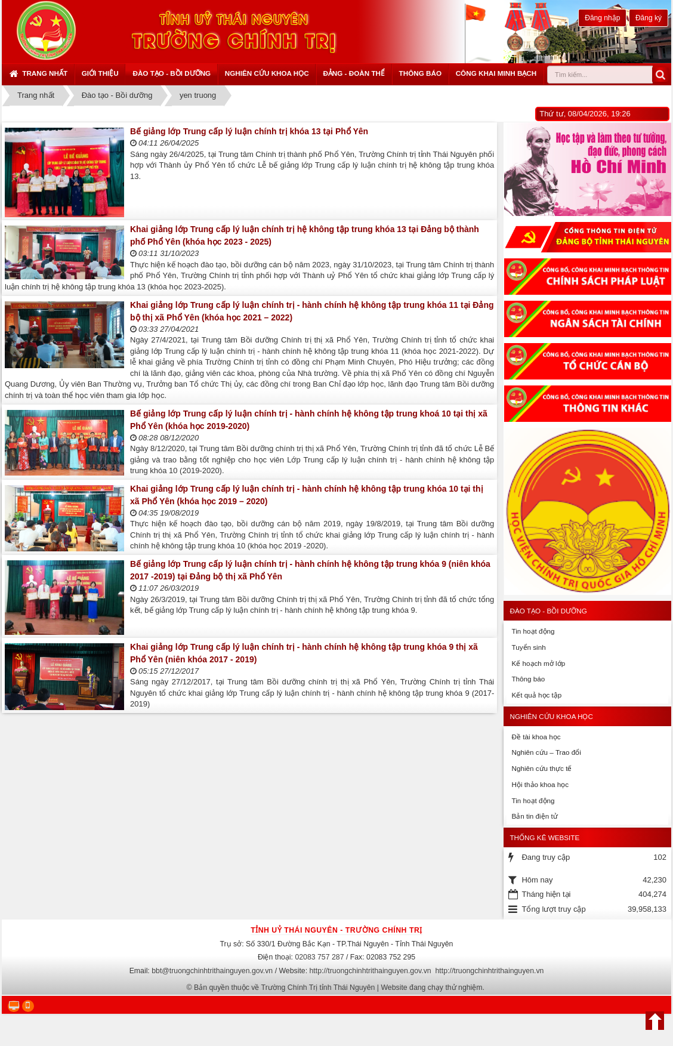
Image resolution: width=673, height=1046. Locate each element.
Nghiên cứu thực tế (541, 768)
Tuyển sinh (528, 647)
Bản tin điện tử (534, 816)
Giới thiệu (100, 73)
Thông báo (420, 73)
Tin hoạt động (532, 631)
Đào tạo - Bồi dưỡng (171, 73)
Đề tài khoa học (535, 736)
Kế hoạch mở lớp (538, 663)
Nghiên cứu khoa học (267, 73)
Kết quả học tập (536, 695)
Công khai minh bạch (496, 73)
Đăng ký (648, 18)
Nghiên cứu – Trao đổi (546, 752)
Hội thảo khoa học (540, 784)
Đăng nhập (602, 18)
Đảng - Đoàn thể (354, 73)
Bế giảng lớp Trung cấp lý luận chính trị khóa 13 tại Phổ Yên (249, 131)
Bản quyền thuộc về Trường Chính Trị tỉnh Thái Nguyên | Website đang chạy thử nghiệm (338, 987)
